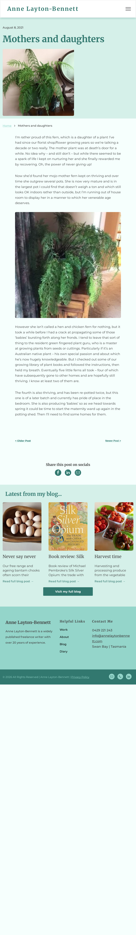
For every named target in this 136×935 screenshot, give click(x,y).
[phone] (120, 677)
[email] (112, 677)
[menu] (128, 8)
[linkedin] (129, 677)
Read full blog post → (18, 581)
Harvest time (108, 556)
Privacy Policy (80, 677)
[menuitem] (73, 631)
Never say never (19, 556)
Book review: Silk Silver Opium (66, 557)
